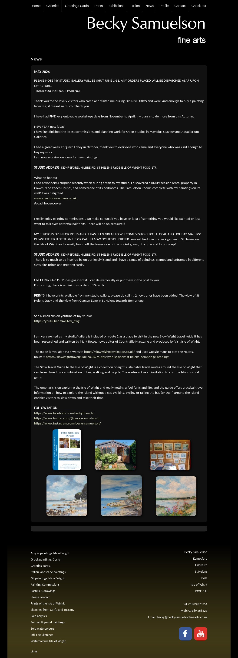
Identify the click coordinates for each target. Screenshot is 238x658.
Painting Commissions (45, 585)
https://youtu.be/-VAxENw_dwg (56, 321)
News (149, 6)
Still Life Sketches (42, 635)
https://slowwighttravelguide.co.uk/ (109, 352)
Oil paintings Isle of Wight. (48, 578)
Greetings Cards (77, 6)
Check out (199, 6)
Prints (98, 6)
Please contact (40, 597)
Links (34, 651)
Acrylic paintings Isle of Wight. (50, 553)
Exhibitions (116, 6)
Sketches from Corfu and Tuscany (52, 610)
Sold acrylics (39, 616)
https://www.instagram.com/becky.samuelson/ (67, 423)
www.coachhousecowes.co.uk (55, 198)
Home (36, 6)
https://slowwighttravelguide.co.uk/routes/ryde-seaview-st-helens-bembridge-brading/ (107, 357)
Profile (164, 6)
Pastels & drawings (43, 591)
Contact (180, 6)
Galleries (52, 6)
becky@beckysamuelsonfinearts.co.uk (182, 617)
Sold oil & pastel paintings (48, 622)
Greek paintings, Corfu (45, 559)
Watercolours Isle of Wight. (48, 641)
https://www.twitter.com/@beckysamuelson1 (66, 418)
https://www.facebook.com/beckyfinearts (63, 413)
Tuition (135, 6)
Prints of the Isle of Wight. (48, 603)
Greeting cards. (41, 566)
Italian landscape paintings (48, 572)
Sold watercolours (42, 629)
